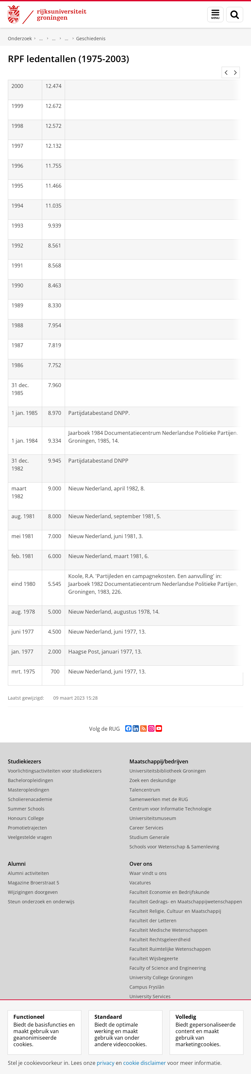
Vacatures (140, 875)
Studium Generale (149, 829)
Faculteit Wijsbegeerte (153, 950)
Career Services (146, 820)
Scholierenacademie (30, 791)
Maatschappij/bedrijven (158, 753)
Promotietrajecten (27, 820)
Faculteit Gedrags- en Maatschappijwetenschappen (185, 894)
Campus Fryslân (146, 979)
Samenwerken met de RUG (158, 791)
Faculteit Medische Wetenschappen (168, 922)
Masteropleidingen (28, 782)
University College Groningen (161, 969)
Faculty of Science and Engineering (167, 960)
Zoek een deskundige (152, 772)
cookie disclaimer (144, 1062)
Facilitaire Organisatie (153, 998)
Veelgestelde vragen (30, 829)
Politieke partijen (54, 38)
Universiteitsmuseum (152, 810)
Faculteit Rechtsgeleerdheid (160, 932)
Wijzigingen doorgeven (33, 884)
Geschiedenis (91, 38)
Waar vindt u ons (148, 865)
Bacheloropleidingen (30, 772)
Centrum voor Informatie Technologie (170, 801)
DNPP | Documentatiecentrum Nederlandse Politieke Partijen (41, 38)
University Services (150, 988)
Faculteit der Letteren (152, 913)
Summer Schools (26, 801)
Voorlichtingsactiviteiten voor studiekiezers (55, 763)
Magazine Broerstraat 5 (33, 875)
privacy (105, 1062)
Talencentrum (144, 782)
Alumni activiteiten (28, 865)
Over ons (140, 856)
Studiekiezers (24, 753)
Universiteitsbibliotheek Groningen (167, 763)
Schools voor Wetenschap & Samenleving (174, 839)
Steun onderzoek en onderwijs (41, 894)
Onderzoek (20, 38)
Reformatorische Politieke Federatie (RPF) (66, 38)
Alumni (16, 856)
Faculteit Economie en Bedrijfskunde (169, 884)
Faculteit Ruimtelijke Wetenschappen (170, 941)
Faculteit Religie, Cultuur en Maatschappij (175, 903)
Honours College (26, 810)
